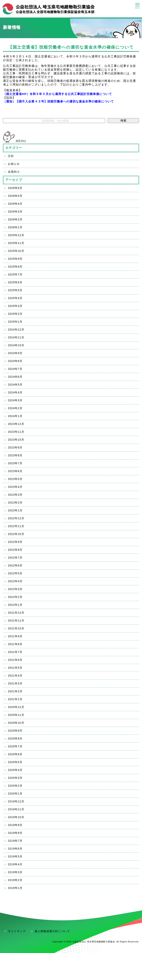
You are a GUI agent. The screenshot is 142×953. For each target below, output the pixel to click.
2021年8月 (15, 644)
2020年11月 (16, 714)
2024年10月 (16, 345)
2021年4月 (15, 675)
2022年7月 (15, 557)
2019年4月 (15, 864)
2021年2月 (15, 691)
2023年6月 (15, 471)
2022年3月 (15, 589)
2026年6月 (15, 188)
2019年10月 (16, 817)
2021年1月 (15, 699)
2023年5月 (15, 479)
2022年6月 (15, 565)
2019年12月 (16, 801)
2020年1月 (15, 793)
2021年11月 (16, 620)
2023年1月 (15, 510)
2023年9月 (15, 447)
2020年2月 (15, 785)
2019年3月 (15, 872)
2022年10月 (16, 534)
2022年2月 (15, 597)
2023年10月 (16, 439)
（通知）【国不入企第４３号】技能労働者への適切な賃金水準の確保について (58, 101)
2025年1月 (15, 321)
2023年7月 (15, 463)
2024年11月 (16, 337)
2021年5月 (15, 667)
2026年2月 (15, 219)
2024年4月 (15, 392)
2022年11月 (16, 526)
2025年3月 (15, 306)
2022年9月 (15, 541)
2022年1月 (15, 604)
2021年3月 (15, 683)
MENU (21, 141)
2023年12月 (16, 423)
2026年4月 (15, 203)
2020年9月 (15, 730)
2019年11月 (16, 809)
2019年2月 (15, 880)
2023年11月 (16, 431)
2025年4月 (15, 298)
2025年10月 (16, 250)
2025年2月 (15, 313)
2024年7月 (15, 368)
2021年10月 (16, 628)
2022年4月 (15, 581)
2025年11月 (16, 243)
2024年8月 (15, 361)
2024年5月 (15, 384)
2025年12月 (16, 235)
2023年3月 (15, 494)
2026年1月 (15, 227)
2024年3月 (15, 400)
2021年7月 (15, 652)
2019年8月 (15, 832)
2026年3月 (15, 211)
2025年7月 (15, 274)
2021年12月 (16, 612)
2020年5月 (15, 762)
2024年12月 (16, 329)
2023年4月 (15, 486)
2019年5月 (15, 856)
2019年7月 (15, 840)
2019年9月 (15, 825)
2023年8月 (15, 455)
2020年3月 (15, 777)
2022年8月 (15, 549)
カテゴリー (13, 147)
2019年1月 (15, 887)
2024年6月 (15, 376)
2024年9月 (15, 353)
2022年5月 (15, 573)
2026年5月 (15, 195)
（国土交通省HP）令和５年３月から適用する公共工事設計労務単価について (57, 94)
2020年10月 (16, 722)
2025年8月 (15, 266)
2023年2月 (15, 502)
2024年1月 (15, 416)
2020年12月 (16, 707)
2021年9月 (15, 636)
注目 (11, 155)
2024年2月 (15, 408)
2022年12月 (16, 518)
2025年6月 (15, 282)
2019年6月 (15, 848)
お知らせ (14, 163)
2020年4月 (15, 770)
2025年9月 (15, 258)
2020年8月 (15, 738)
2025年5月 (15, 290)
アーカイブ (13, 179)
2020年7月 (15, 746)
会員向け (14, 171)
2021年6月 (15, 659)
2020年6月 (15, 754)
